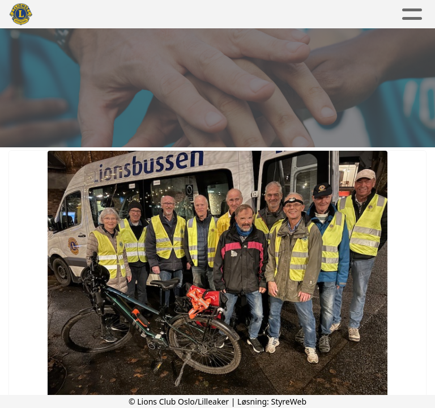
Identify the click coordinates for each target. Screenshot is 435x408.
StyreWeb (288, 401)
